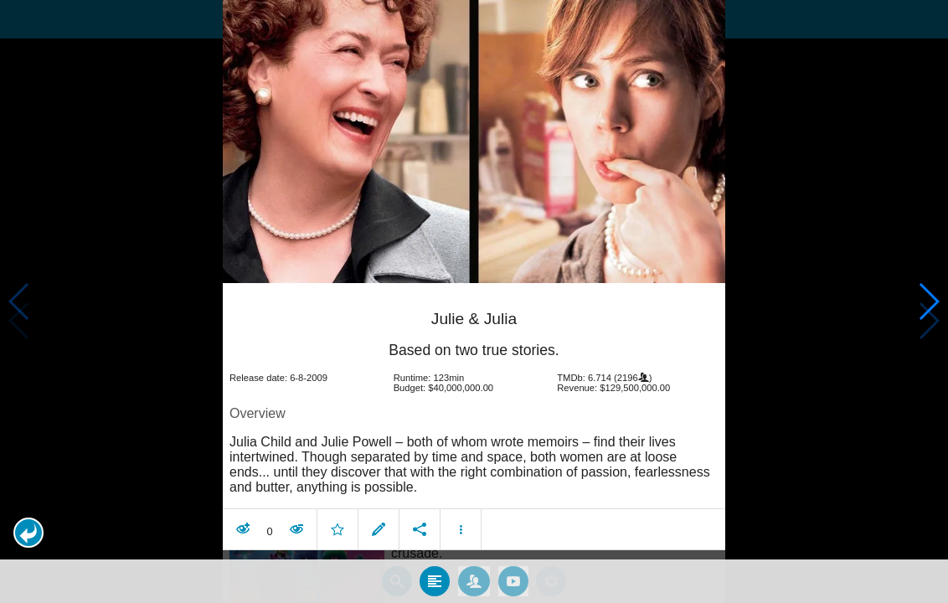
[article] (474, 410)
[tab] (435, 571)
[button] (28, 533)
